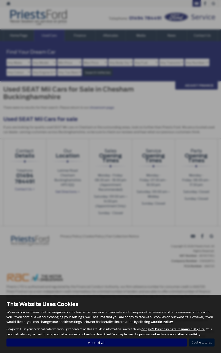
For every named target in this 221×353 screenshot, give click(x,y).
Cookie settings (202, 342)
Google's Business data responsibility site (173, 329)
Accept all (97, 342)
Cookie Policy (162, 322)
